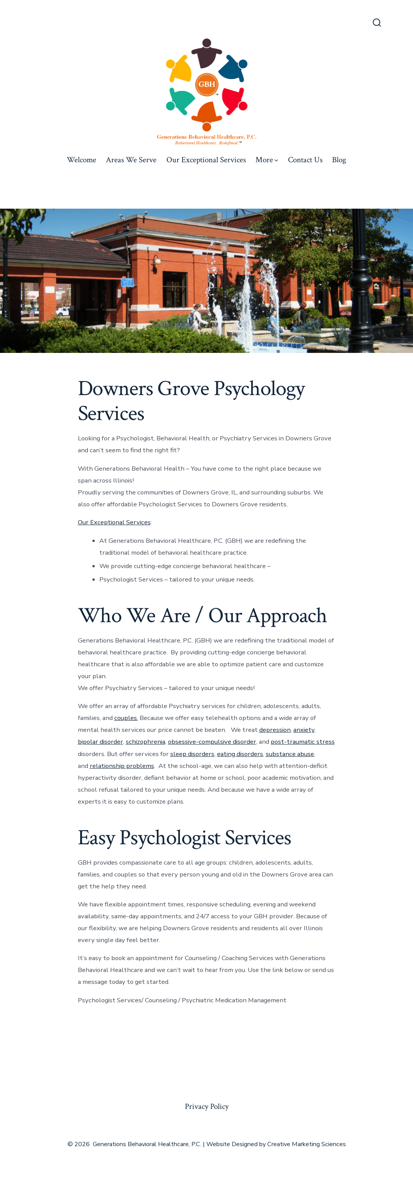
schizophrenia (145, 741)
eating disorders (240, 754)
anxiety (303, 729)
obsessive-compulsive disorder (212, 741)
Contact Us (305, 160)
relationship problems (122, 765)
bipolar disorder (100, 741)
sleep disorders (192, 754)
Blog (339, 160)
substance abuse (290, 754)
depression (275, 729)
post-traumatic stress (303, 741)
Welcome (81, 160)
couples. (126, 717)
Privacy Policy (207, 1106)
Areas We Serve (131, 160)
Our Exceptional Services (206, 160)
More (266, 160)
